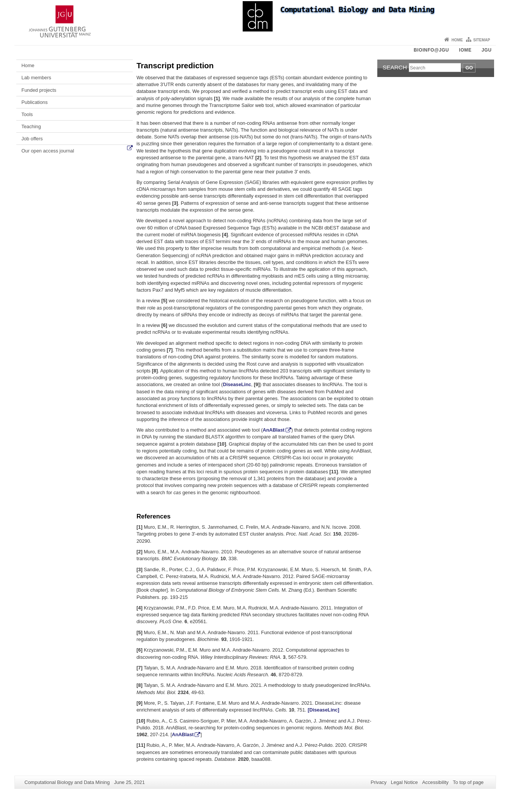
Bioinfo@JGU (431, 50)
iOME (465, 50)
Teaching (31, 126)
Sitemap (481, 40)
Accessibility (435, 782)
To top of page (468, 782)
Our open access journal (48, 151)
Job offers (32, 138)
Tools (27, 114)
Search (395, 67)
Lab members (36, 77)
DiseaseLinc (237, 384)
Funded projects (39, 90)
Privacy (378, 782)
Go (469, 68)
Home (457, 40)
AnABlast (274, 430)
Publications (35, 102)
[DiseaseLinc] (323, 710)
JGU (486, 50)
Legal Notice (404, 782)
